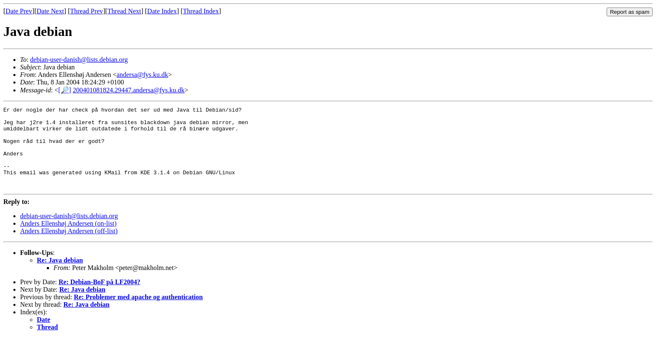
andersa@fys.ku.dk (142, 74)
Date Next (50, 11)
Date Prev (18, 11)
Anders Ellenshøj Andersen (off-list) (69, 247)
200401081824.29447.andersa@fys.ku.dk (128, 90)
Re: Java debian (60, 276)
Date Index (162, 11)
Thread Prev (86, 11)
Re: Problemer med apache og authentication (138, 313)
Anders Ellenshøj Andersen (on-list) (68, 239)
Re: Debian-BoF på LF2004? (99, 298)
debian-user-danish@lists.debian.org (79, 59)
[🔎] (64, 90)
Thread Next (124, 11)
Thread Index (201, 11)
